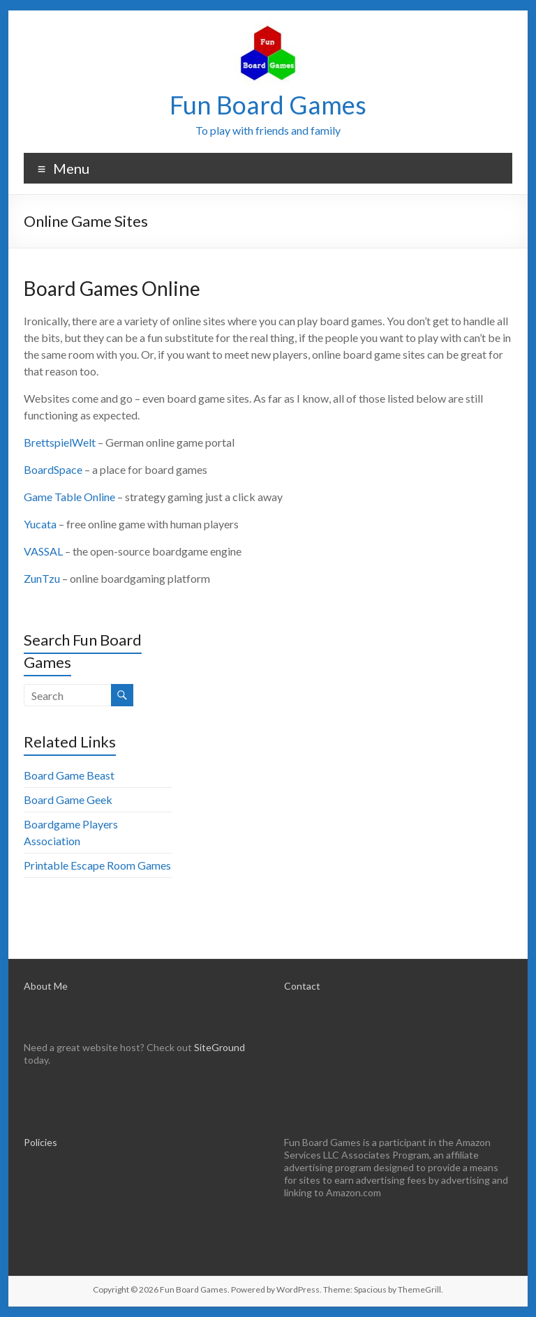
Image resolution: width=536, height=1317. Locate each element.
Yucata (40, 523)
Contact (302, 986)
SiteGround (219, 1047)
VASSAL (43, 551)
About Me (46, 986)
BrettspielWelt (60, 442)
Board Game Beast (69, 775)
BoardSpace (53, 469)
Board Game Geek (68, 799)
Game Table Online (69, 496)
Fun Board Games (268, 104)
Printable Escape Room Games (97, 865)
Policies (40, 1142)
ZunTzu (42, 578)
